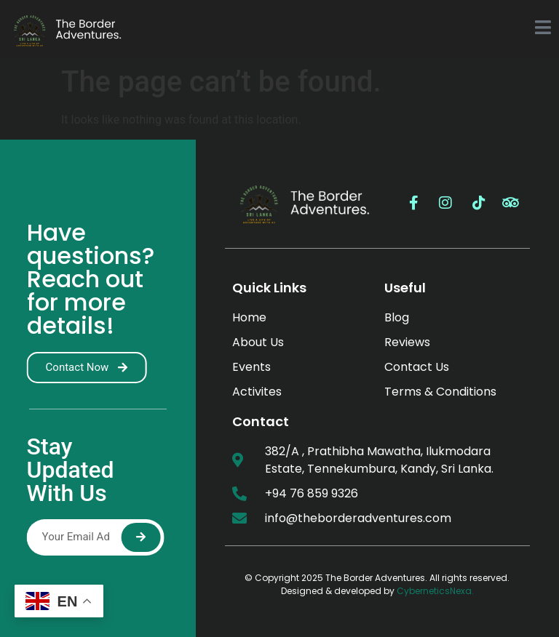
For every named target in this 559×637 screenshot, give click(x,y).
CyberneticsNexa (434, 591)
